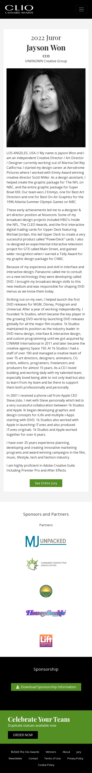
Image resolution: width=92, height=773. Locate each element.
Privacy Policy (75, 758)
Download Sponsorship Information (46, 687)
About (66, 752)
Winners (51, 752)
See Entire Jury (46, 483)
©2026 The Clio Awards (25, 752)
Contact (33, 758)
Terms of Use (52, 758)
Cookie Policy (46, 765)
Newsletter (15, 758)
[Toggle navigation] (81, 9)
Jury (79, 752)
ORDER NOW (23, 735)
